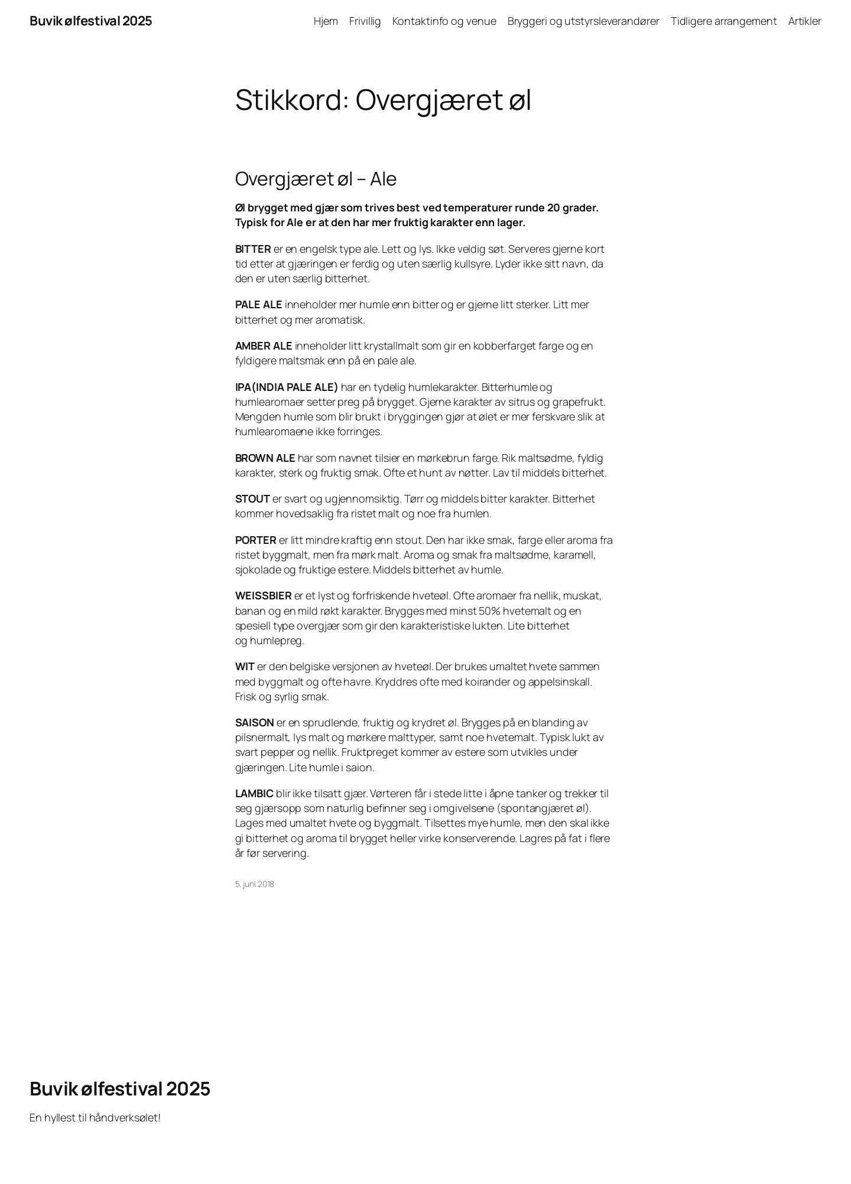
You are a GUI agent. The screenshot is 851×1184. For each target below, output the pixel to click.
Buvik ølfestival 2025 (91, 21)
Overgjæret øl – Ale (316, 178)
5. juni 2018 (255, 883)
